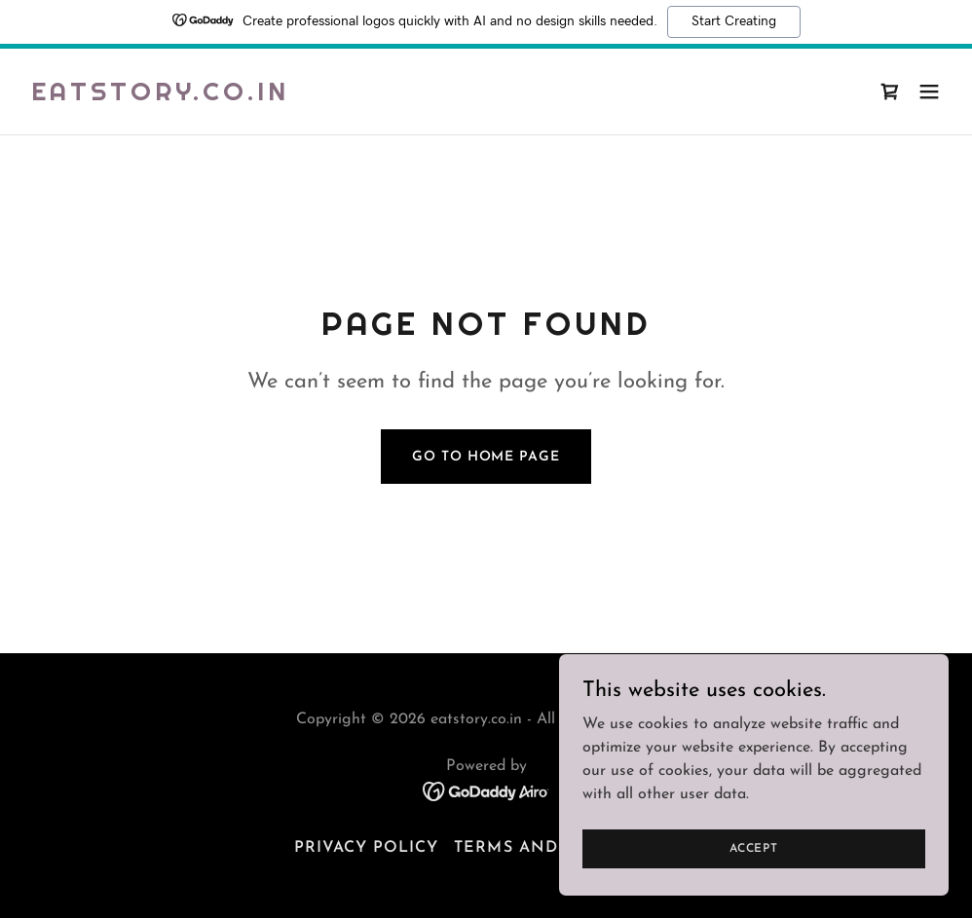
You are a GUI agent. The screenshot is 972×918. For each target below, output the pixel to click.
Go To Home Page (485, 457)
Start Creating (734, 21)
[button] (929, 91)
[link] (160, 96)
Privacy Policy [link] (366, 848)
